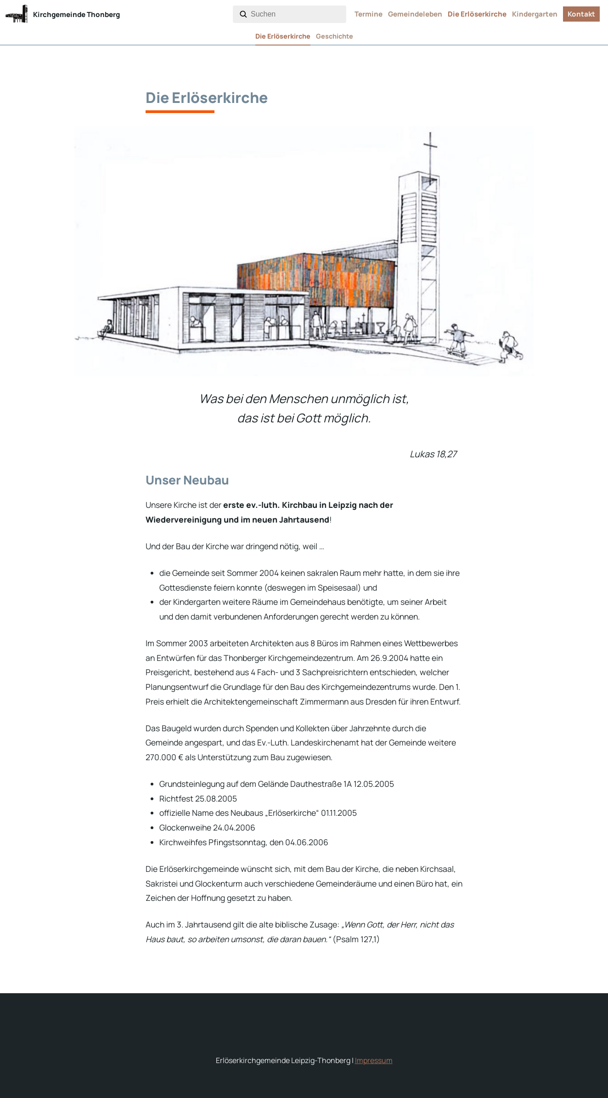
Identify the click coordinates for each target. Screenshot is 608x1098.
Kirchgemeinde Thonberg (76, 14)
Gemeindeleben (415, 14)
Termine (369, 14)
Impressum (374, 1060)
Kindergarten (534, 14)
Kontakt (581, 14)
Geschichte (334, 36)
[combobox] (296, 14)
